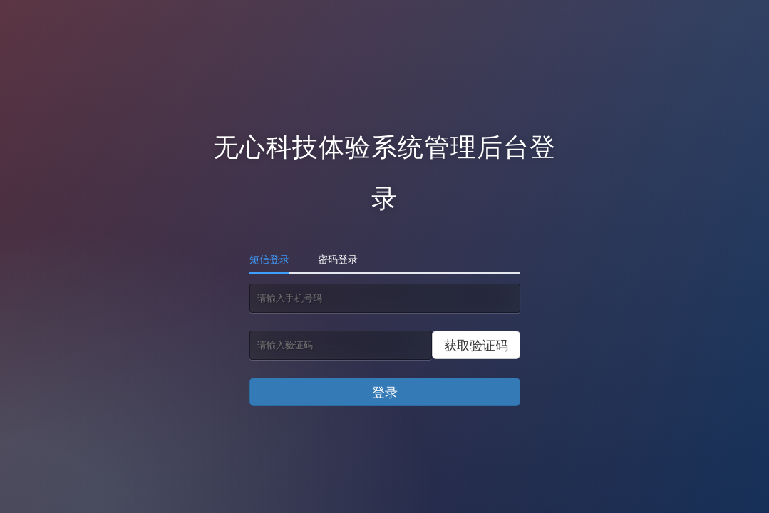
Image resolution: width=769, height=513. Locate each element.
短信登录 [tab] (269, 259)
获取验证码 (476, 344)
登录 (385, 391)
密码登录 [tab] (338, 259)
